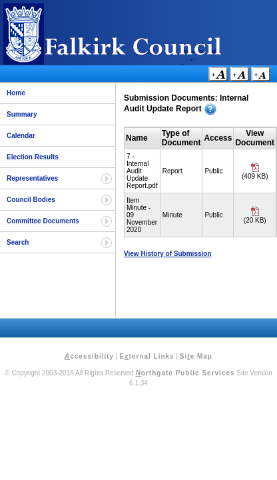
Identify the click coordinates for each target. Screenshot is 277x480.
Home (16, 93)
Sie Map (196, 356)
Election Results (33, 157)
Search (18, 242)
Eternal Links (146, 356)
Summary (22, 114)
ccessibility (89, 356)
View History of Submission (168, 253)
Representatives (32, 178)
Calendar (21, 135)
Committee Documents (43, 221)
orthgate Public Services (185, 373)
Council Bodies (31, 199)
